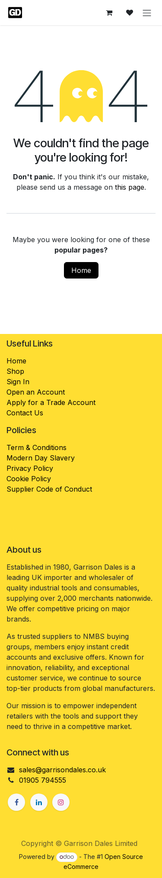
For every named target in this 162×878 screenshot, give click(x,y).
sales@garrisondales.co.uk (62, 769)
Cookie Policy (28, 478)
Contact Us (24, 412)
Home (81, 270)
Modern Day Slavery (41, 458)
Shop (15, 371)
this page (129, 187)
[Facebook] (16, 802)
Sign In (17, 381)
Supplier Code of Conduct (49, 489)
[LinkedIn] (39, 802)
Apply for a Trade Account (50, 402)
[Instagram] (61, 802)
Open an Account (35, 392)
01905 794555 (42, 780)
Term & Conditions (36, 447)
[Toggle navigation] (147, 12)
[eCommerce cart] (109, 12)
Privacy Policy (29, 468)
